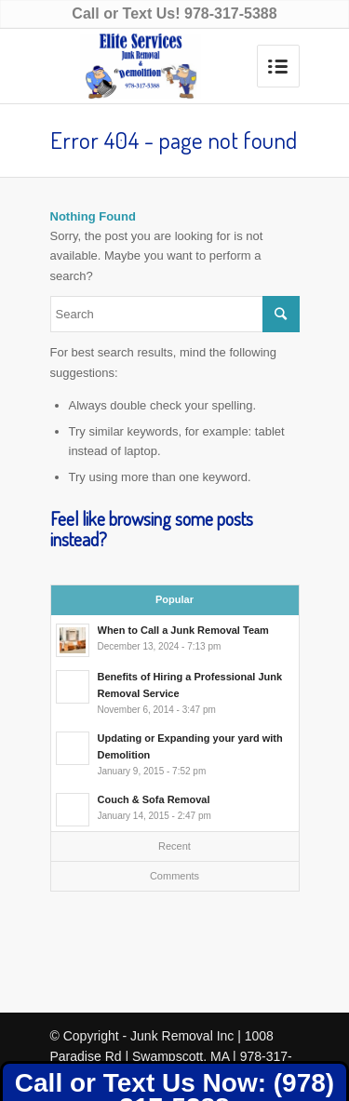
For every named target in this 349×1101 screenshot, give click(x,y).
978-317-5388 (230, 13)
